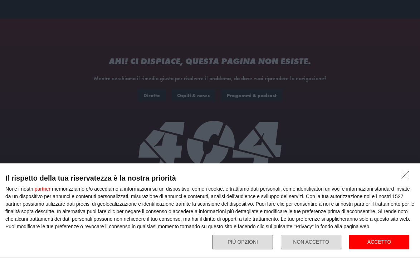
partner (42, 188)
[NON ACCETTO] (407, 176)
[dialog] (210, 211)
